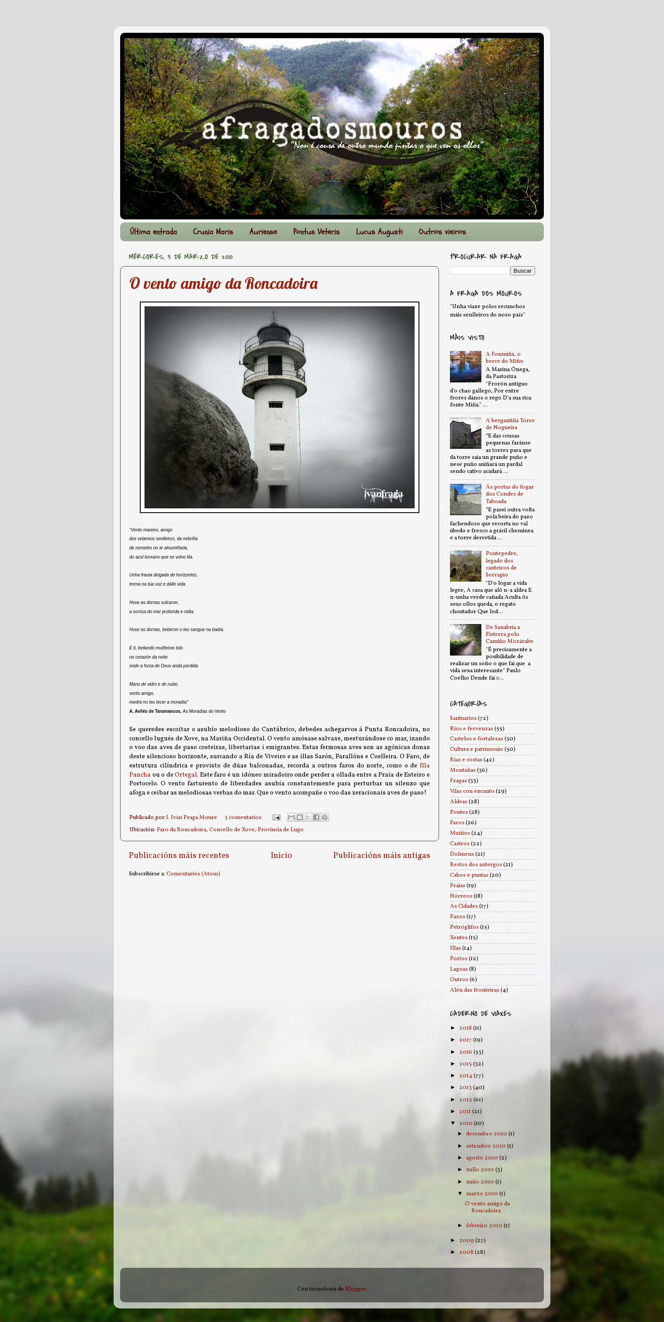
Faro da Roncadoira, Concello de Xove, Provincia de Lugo (230, 830)
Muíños (460, 833)
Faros (457, 823)
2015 (466, 1064)
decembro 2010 (487, 1134)
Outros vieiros (442, 231)
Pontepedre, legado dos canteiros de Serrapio (502, 564)
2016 (466, 1052)
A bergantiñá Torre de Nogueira (510, 424)
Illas (455, 948)
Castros (460, 844)
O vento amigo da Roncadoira (223, 283)
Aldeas (458, 802)
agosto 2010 (482, 1158)
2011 (465, 1111)
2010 (466, 1123)
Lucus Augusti (379, 231)
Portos (458, 958)
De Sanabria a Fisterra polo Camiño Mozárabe (509, 634)
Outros (459, 979)
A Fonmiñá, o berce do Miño (504, 357)
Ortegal (186, 775)
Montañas (463, 770)
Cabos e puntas (469, 875)
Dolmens (462, 854)
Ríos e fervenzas (471, 729)
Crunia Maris (213, 231)
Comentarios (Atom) (193, 874)
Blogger (355, 1289)
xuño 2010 (480, 1182)
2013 (466, 1087)
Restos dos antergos (476, 865)
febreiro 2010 (485, 1225)
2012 (466, 1100)
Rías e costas (466, 760)
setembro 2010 (486, 1146)
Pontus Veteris (316, 231)
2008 (467, 1252)
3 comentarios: (244, 817)
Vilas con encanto (472, 791)
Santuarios (463, 718)
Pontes (459, 812)
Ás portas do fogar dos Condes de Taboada (510, 494)
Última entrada (153, 231)
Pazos (457, 917)
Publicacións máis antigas (381, 855)
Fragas (458, 781)
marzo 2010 (482, 1194)
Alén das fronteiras (474, 990)
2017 (466, 1040)
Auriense (263, 231)
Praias (457, 885)
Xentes (458, 937)
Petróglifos (464, 927)
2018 (466, 1028)
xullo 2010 (480, 1170)
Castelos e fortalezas (476, 739)
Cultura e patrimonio (476, 749)
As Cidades (464, 906)
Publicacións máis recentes (179, 855)
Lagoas (459, 969)
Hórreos (461, 896)
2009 (467, 1240)
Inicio (281, 855)
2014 (466, 1076)
